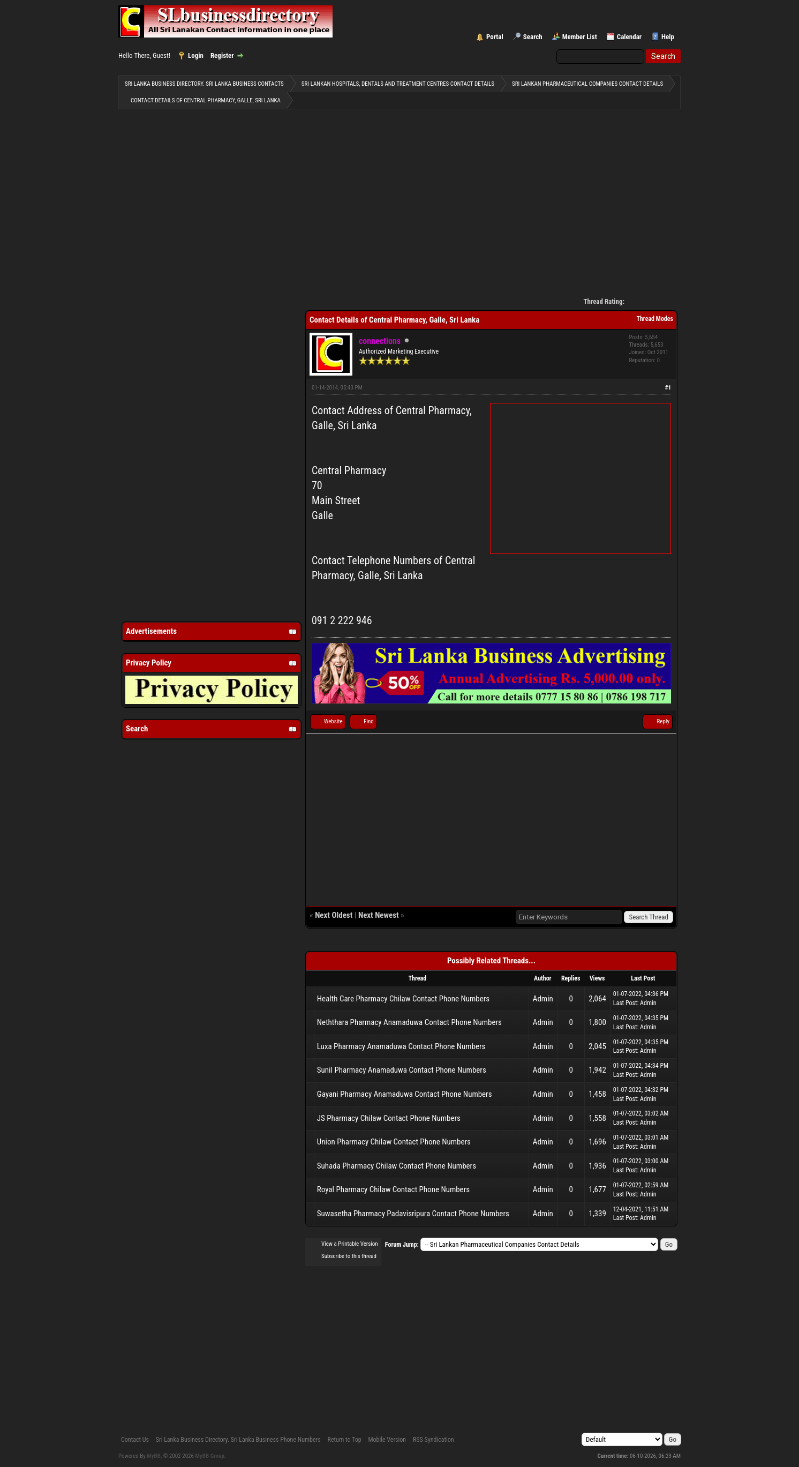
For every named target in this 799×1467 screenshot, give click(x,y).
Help (667, 37)
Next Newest (378, 915)
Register (222, 55)
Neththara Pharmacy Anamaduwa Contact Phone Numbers (409, 1022)
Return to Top (344, 1439)
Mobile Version (387, 1439)
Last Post (625, 1003)
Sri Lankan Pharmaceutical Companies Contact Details (587, 83)
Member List (579, 37)
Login (195, 55)
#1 (668, 387)
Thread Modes (654, 319)
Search (532, 37)
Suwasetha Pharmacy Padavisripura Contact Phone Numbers (413, 1213)
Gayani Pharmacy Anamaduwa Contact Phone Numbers (404, 1094)
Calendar (629, 37)
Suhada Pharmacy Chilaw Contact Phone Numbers (396, 1166)
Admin (543, 999)
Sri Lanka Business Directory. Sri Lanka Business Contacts (204, 83)
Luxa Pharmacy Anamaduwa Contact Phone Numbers (401, 1046)
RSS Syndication (433, 1439)
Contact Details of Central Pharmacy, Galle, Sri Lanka (206, 100)
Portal (494, 37)
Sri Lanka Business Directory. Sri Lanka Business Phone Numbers (238, 1439)
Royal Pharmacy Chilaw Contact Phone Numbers (393, 1189)
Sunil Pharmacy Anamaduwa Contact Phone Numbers (401, 1070)
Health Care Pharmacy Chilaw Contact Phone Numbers (403, 999)
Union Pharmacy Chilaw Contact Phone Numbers (394, 1142)
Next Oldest (333, 915)
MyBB (154, 1456)
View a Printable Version (349, 1243)
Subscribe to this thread (348, 1256)
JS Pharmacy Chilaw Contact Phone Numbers (389, 1118)
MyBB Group (209, 1456)
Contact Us (135, 1439)
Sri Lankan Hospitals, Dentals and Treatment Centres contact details (397, 83)
